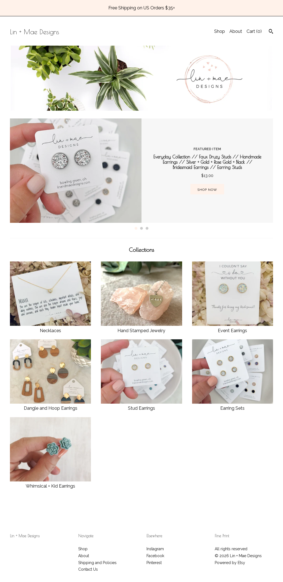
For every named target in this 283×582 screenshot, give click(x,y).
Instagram (155, 549)
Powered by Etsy (230, 562)
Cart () (254, 31)
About (235, 31)
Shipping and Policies (97, 562)
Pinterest (154, 562)
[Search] (271, 32)
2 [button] (141, 228)
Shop (219, 31)
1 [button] (136, 228)
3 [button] (147, 228)
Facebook (155, 556)
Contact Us (88, 569)
